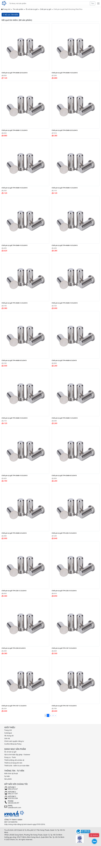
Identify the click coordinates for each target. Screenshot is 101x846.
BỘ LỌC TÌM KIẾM (10, 15)
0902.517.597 (13, 794)
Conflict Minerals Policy (12, 744)
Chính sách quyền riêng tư (14, 741)
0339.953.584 (13, 798)
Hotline (94, 835)
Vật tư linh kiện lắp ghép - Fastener (17, 754)
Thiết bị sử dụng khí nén (13, 763)
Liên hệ (7, 738)
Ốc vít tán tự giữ (32, 9)
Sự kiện (7, 776)
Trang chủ (5, 9)
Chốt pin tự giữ (45, 9)
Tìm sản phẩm (18, 9)
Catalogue (8, 733)
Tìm (92, 3)
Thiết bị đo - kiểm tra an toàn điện (16, 766)
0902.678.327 (13, 789)
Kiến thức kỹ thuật (11, 773)
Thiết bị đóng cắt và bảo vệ (14, 760)
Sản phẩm (8, 779)
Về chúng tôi (9, 736)
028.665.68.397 (13, 803)
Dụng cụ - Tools (10, 757)
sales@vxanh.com (14, 807)
